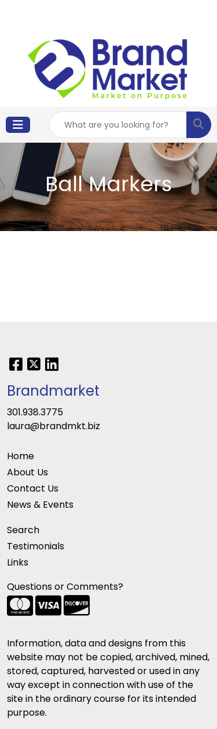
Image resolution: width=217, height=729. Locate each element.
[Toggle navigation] (18, 125)
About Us (27, 472)
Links (17, 562)
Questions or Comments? (65, 586)
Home (20, 456)
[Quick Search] (118, 124)
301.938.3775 (35, 412)
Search (23, 530)
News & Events (40, 504)
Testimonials (35, 546)
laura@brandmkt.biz (53, 426)
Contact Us (32, 488)
